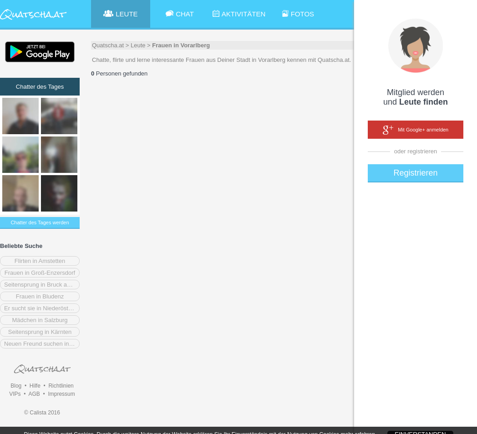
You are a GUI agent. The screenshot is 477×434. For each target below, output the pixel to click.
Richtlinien (60, 386)
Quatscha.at (108, 45)
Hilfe (35, 386)
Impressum (61, 394)
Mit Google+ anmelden (415, 130)
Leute (138, 45)
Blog (15, 386)
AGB (34, 394)
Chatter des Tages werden (39, 222)
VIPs (14, 394)
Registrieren (415, 172)
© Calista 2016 (42, 412)
